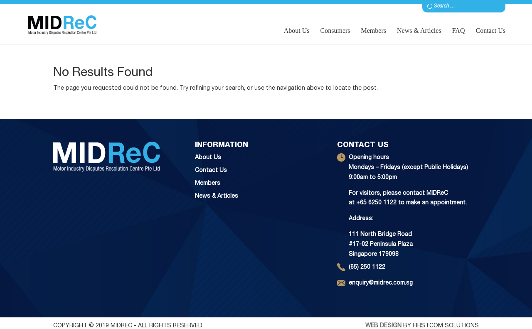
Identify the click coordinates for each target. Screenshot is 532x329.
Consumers (335, 30)
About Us (297, 30)
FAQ (458, 30)
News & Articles (419, 30)
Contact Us (490, 30)
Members (373, 30)
